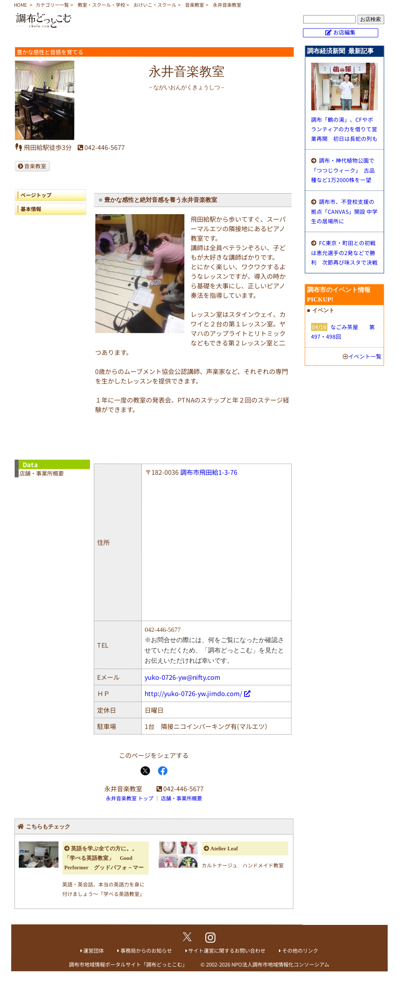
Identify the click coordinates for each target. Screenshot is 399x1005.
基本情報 (31, 208)
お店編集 (344, 32)
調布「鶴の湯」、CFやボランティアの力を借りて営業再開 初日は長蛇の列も (344, 128)
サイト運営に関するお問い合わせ (226, 950)
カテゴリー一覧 (52, 4)
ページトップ (36, 194)
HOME (20, 4)
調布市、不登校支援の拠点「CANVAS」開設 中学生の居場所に (344, 211)
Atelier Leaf (224, 849)
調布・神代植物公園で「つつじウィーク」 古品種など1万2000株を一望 (343, 170)
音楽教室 (194, 4)
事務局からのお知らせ (146, 950)
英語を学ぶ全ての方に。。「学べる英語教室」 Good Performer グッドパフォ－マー (104, 858)
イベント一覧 (365, 356)
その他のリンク (300, 950)
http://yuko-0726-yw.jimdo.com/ (193, 693)
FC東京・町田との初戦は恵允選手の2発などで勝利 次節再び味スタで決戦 (344, 252)
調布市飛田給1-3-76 (208, 472)
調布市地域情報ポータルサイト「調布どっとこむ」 (128, 964)
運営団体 (93, 950)
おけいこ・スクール (155, 4)
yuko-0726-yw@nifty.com (182, 676)
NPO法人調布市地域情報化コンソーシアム (280, 964)
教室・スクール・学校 (101, 4)
